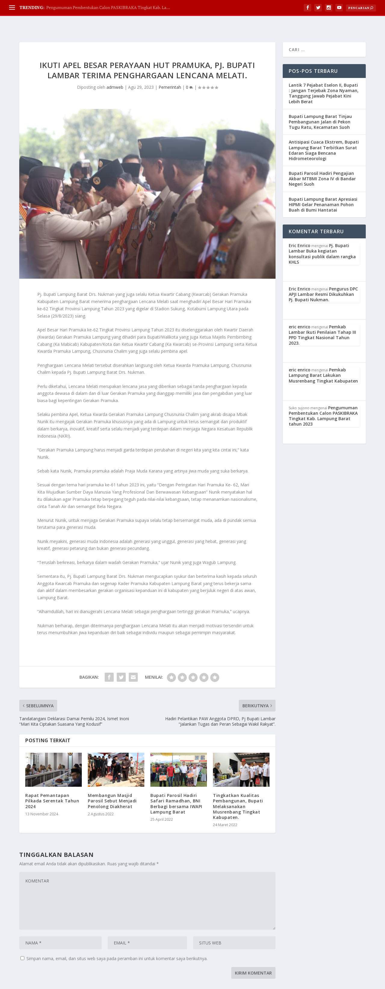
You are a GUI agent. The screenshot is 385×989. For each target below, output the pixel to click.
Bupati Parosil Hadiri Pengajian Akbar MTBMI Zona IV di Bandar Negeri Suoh (322, 163)
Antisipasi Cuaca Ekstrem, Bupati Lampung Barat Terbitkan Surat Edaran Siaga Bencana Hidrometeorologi (324, 135)
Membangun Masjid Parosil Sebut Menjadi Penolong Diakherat (112, 785)
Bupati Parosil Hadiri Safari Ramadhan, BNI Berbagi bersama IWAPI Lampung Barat (176, 788)
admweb (114, 72)
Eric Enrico (299, 230)
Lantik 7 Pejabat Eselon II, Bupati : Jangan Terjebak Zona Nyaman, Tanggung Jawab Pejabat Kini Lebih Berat (324, 78)
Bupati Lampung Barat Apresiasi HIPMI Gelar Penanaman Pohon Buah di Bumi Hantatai (323, 189)
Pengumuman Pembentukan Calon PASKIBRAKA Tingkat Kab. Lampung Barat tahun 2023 (323, 401)
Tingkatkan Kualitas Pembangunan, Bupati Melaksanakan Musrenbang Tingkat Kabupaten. (238, 791)
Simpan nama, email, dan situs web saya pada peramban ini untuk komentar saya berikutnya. (117, 943)
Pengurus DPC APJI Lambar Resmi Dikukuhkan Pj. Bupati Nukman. (323, 279)
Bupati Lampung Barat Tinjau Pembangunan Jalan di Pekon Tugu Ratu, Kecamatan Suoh (320, 106)
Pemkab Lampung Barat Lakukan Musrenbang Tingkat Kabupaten (323, 360)
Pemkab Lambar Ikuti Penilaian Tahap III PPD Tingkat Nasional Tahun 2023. (322, 320)
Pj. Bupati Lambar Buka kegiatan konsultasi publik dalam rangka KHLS (322, 239)
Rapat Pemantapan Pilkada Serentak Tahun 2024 (52, 785)
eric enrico (299, 312)
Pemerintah (170, 72)
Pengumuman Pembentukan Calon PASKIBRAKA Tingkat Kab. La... (108, 7)
